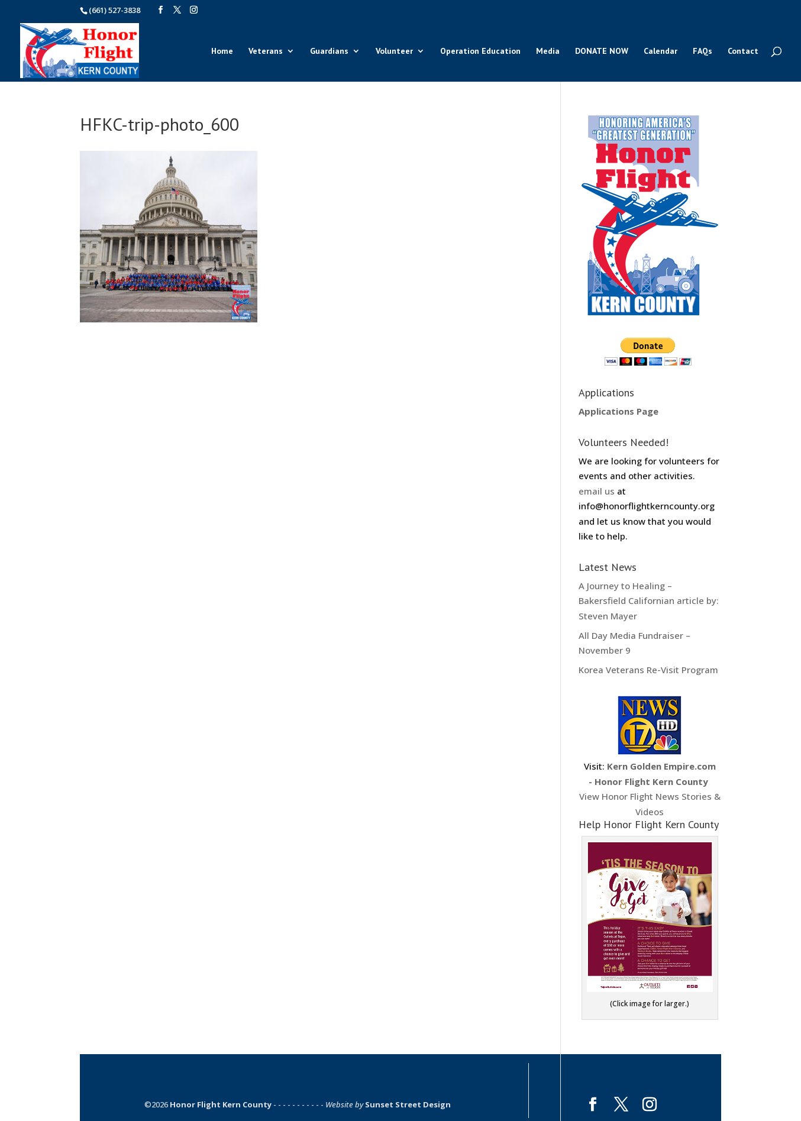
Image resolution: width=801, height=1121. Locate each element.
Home (222, 51)
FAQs (702, 51)
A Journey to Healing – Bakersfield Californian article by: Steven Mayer (649, 601)
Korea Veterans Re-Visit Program (648, 670)
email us (597, 491)
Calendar (660, 51)
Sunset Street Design (408, 1104)
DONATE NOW (601, 51)
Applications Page (618, 411)
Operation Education (480, 51)
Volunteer (394, 51)
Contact (743, 51)
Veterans (265, 51)
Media (548, 51)
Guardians (329, 51)
